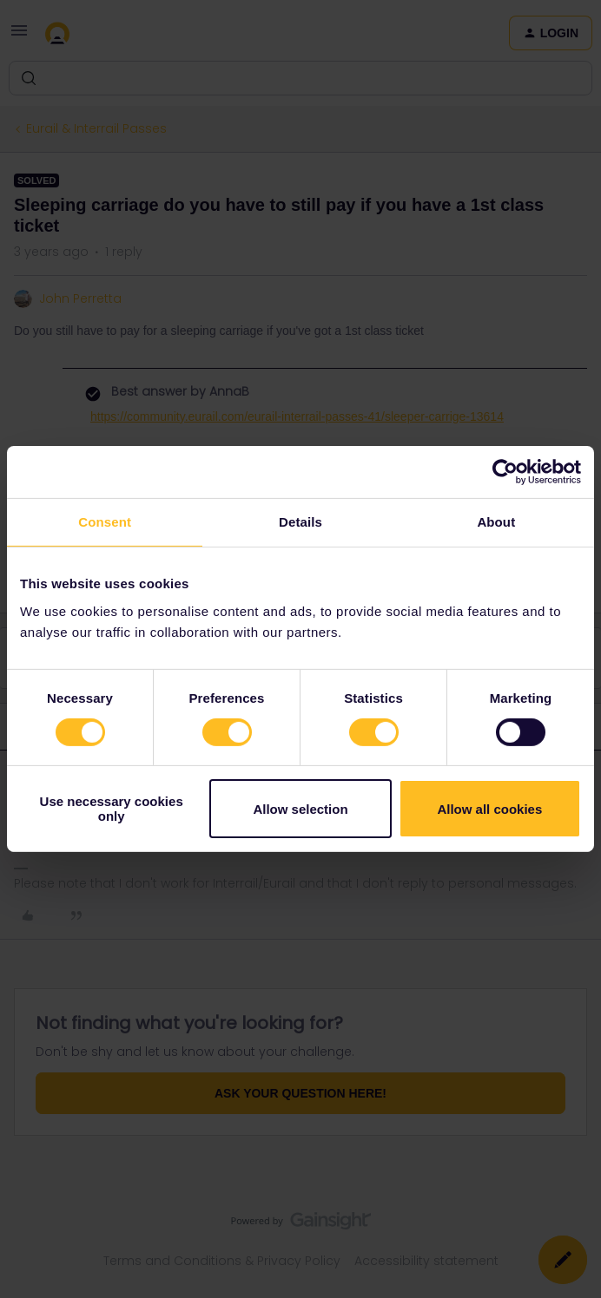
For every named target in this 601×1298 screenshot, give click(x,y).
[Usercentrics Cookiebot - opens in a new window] (505, 472)
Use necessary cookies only (111, 808)
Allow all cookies (489, 809)
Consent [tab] (104, 522)
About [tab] (496, 522)
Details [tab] (300, 522)
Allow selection (300, 809)
